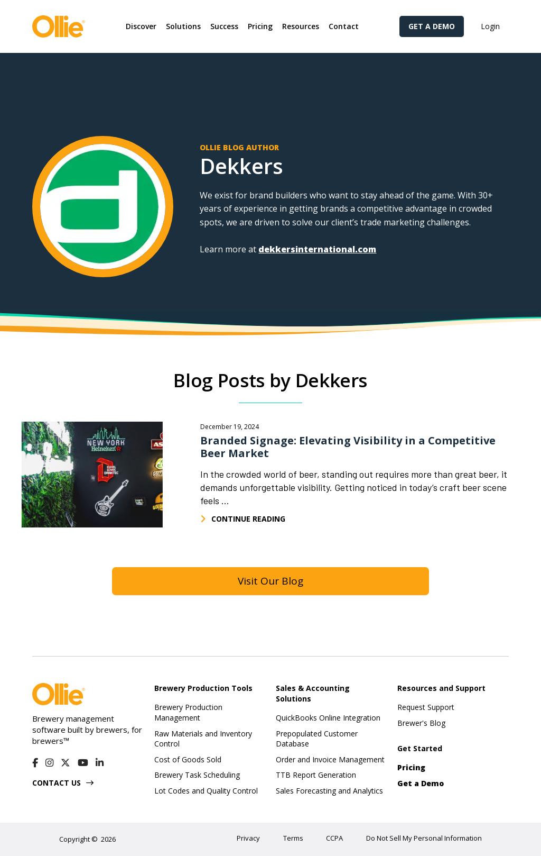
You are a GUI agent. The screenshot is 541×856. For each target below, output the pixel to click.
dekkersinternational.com (317, 249)
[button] (141, 26)
